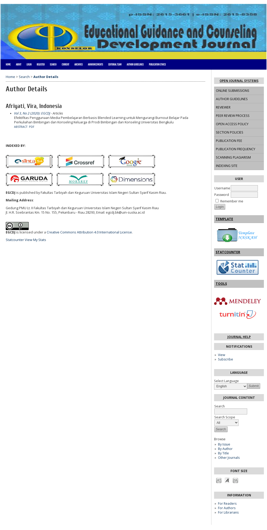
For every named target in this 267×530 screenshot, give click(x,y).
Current (65, 64)
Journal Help (239, 337)
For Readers (227, 503)
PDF (31, 127)
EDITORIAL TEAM (115, 64)
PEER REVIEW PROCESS (233, 115)
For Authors (226, 508)
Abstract (20, 127)
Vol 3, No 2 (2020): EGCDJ (32, 113)
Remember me (231, 201)
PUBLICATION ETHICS (157, 64)
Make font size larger (235, 480)
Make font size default (227, 480)
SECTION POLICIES (229, 132)
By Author (225, 449)
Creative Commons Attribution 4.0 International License (89, 232)
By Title (223, 453)
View (221, 355)
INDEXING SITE (227, 166)
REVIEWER (223, 107)
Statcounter (15, 240)
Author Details (45, 77)
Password (221, 194)
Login (28, 64)
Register (41, 64)
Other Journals (229, 457)
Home (8, 64)
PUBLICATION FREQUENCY (235, 149)
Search (53, 64)
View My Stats (35, 240)
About (18, 64)
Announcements (95, 64)
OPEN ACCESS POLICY (232, 124)
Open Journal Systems (239, 81)
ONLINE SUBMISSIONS (232, 90)
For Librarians (228, 512)
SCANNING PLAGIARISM (233, 157)
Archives (78, 64)
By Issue (224, 444)
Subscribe (225, 359)
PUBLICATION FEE (229, 140)
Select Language (226, 381)
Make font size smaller (218, 480)
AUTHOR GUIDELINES (232, 99)
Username (222, 188)
